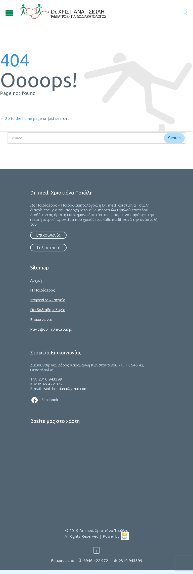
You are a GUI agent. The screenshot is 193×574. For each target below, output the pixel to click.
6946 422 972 (50, 383)
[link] (125, 535)
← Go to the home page (21, 118)
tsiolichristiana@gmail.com (64, 388)
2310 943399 (50, 378)
